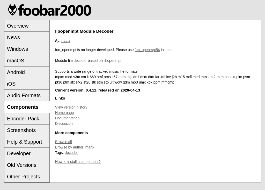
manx (65, 41)
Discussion (64, 123)
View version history (71, 107)
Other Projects (23, 176)
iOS (11, 84)
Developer (19, 153)
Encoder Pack (23, 118)
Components (23, 107)
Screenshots (21, 130)
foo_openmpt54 (147, 50)
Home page (64, 113)
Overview (17, 26)
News (13, 37)
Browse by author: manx (74, 147)
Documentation (67, 118)
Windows (17, 49)
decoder (71, 153)
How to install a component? (78, 162)
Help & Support (24, 142)
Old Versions (21, 165)
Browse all (63, 142)
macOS (15, 60)
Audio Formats (24, 95)
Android (16, 72)
